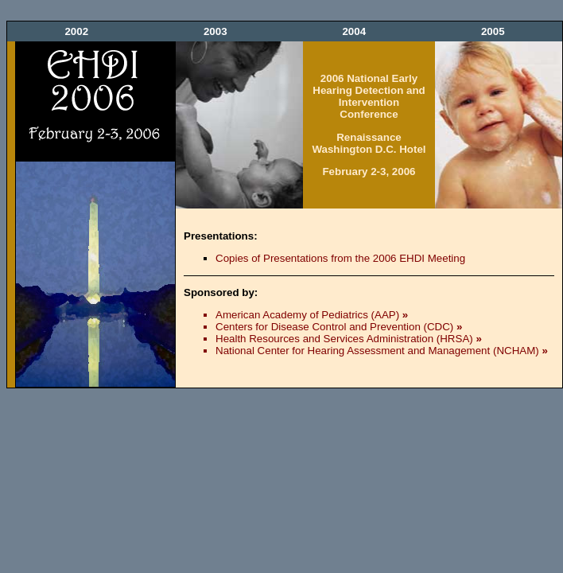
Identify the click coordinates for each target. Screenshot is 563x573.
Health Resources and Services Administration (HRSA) (348, 339)
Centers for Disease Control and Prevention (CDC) (338, 327)
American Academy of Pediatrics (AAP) (311, 315)
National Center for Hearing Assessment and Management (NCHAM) (381, 351)
